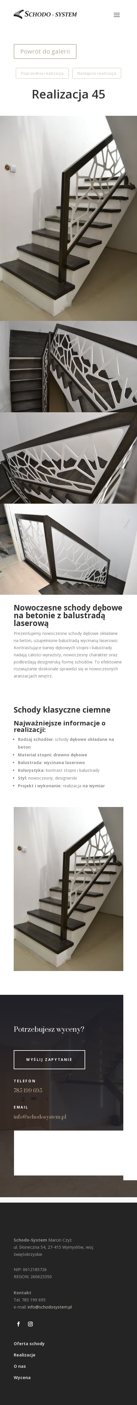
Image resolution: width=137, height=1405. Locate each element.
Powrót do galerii (45, 51)
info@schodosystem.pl (40, 1117)
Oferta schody (29, 1343)
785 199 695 (28, 1091)
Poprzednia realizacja (42, 73)
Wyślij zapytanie (49, 1059)
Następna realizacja (96, 73)
